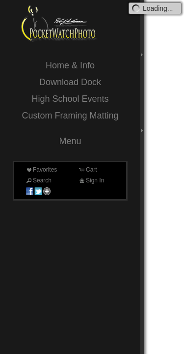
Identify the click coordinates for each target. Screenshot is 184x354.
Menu (70, 141)
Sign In (91, 180)
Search (38, 180)
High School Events (69, 99)
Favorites (41, 170)
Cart (87, 170)
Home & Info (70, 65)
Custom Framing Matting (70, 115)
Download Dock (70, 82)
